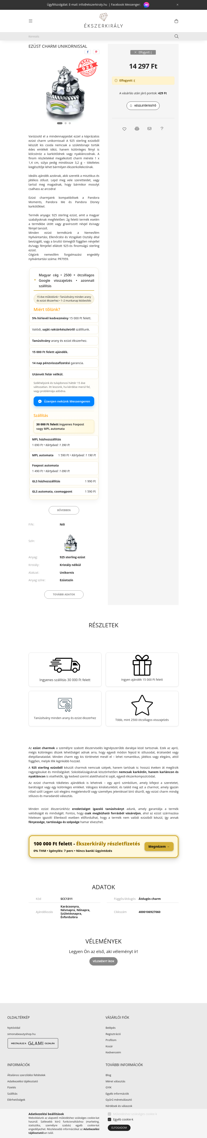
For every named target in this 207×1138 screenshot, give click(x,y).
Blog (108, 1085)
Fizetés (11, 1097)
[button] (143, 115)
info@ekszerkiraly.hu (93, 4)
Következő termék (165, 48)
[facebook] (88, 62)
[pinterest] (96, 62)
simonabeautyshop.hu (21, 1044)
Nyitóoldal (13, 1037)
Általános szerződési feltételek (26, 1085)
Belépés (111, 1037)
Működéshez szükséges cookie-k (135, 1114)
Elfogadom (119, 1127)
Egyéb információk (117, 1103)
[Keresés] (103, 36)
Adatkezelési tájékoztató (22, 1091)
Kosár (109, 1056)
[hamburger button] (31, 21)
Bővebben (64, 520)
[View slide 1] (59, 133)
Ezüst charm (87, 48)
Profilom (111, 1050)
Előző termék (141, 48)
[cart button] (176, 21)
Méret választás (115, 1091)
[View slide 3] (70, 133)
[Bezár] (177, 5)
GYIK (109, 1097)
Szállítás (12, 1103)
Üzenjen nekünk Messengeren (64, 411)
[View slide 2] (66, 133)
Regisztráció (113, 1044)
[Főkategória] (35, 48)
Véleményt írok (103, 971)
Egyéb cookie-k (123, 1119)
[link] (104, 856)
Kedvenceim (113, 1062)
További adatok (64, 604)
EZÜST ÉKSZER (60, 48)
